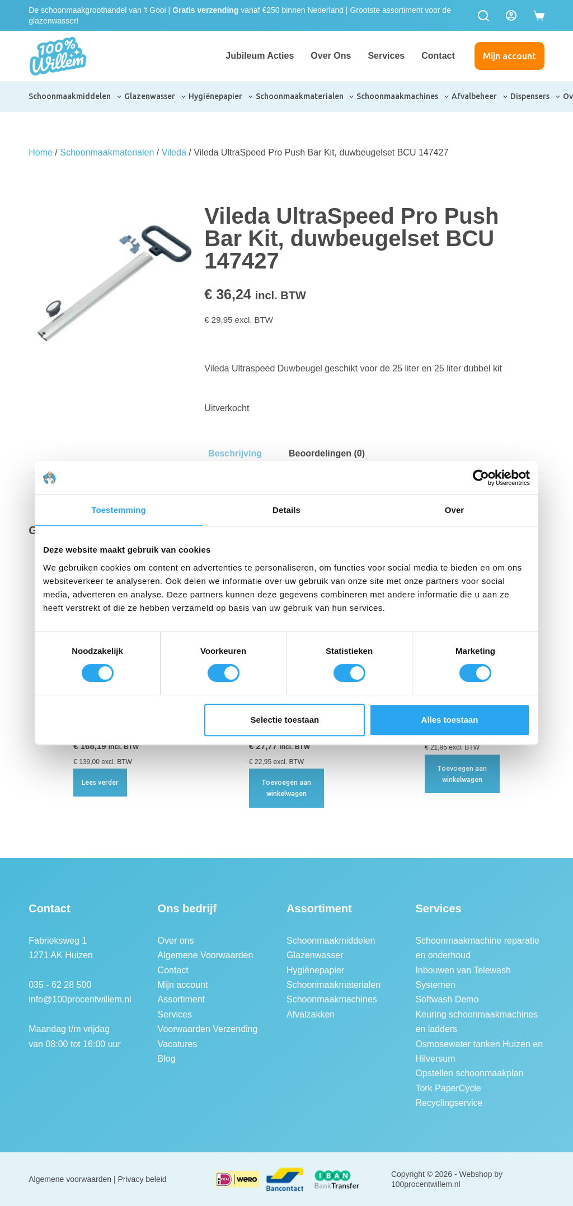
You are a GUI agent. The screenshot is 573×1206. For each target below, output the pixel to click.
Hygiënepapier (221, 96)
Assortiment (181, 999)
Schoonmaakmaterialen (305, 96)
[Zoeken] (483, 15)
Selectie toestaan (285, 719)
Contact (438, 55)
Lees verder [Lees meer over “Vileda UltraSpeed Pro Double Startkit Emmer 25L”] (100, 782)
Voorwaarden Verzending (208, 1029)
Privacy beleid (142, 1179)
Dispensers (535, 96)
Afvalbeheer (480, 96)
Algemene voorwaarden (70, 1179)
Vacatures (178, 1044)
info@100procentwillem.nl (80, 999)
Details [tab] (286, 510)
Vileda (174, 152)
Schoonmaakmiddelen (76, 96)
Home (41, 152)
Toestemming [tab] (118, 510)
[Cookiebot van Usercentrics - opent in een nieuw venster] (481, 477)
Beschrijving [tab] (235, 453)
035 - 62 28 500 (60, 985)
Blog (167, 1058)
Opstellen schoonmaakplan (469, 1073)
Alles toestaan (449, 719)
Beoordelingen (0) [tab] (327, 453)
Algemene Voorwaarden (205, 955)
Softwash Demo (446, 999)
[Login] (511, 15)
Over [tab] (454, 510)
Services (386, 55)
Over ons (331, 55)
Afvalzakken (310, 1014)
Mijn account (509, 56)
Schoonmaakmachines (403, 96)
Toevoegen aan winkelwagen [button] (286, 788)
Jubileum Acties (260, 55)
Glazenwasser (155, 96)
